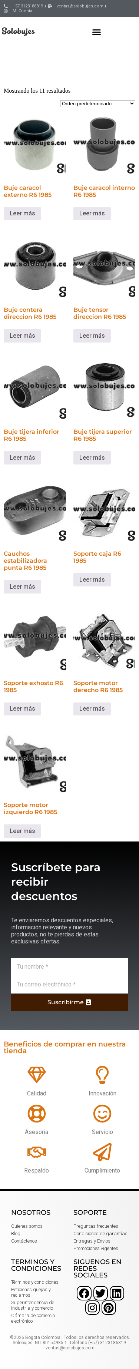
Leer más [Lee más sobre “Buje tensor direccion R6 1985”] (92, 335)
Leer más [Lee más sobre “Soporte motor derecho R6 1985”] (92, 708)
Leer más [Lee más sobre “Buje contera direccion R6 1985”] (22, 335)
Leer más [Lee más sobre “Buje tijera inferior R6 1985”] (22, 457)
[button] (97, 32)
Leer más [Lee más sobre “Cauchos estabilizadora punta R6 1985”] (22, 586)
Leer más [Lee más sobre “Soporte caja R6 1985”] (92, 579)
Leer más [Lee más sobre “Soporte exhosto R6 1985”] (22, 708)
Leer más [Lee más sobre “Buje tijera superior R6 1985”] (92, 457)
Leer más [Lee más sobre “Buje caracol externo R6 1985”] (22, 213)
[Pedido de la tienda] (97, 103)
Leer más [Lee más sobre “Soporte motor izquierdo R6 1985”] (22, 830)
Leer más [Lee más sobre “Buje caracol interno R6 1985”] (92, 213)
